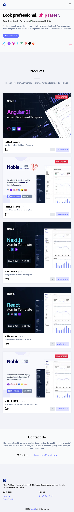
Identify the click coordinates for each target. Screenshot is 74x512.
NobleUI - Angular (12, 142)
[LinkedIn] (46, 496)
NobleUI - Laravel (12, 207)
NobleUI (33, 509)
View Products (11, 36)
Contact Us (7, 496)
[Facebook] (49, 496)
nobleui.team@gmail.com (45, 455)
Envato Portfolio (8, 499)
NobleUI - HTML (12, 401)
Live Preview (62, 149)
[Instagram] (52, 496)
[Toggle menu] (70, 5)
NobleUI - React (12, 336)
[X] (43, 496)
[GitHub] (40, 496)
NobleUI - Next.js (12, 271)
